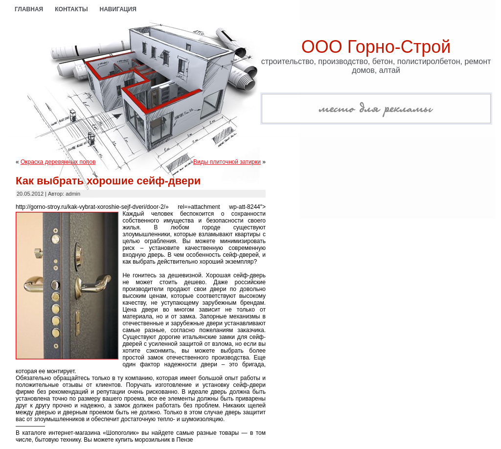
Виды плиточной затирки (227, 161)
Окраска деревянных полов (58, 161)
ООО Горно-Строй (376, 47)
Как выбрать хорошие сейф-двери (108, 181)
